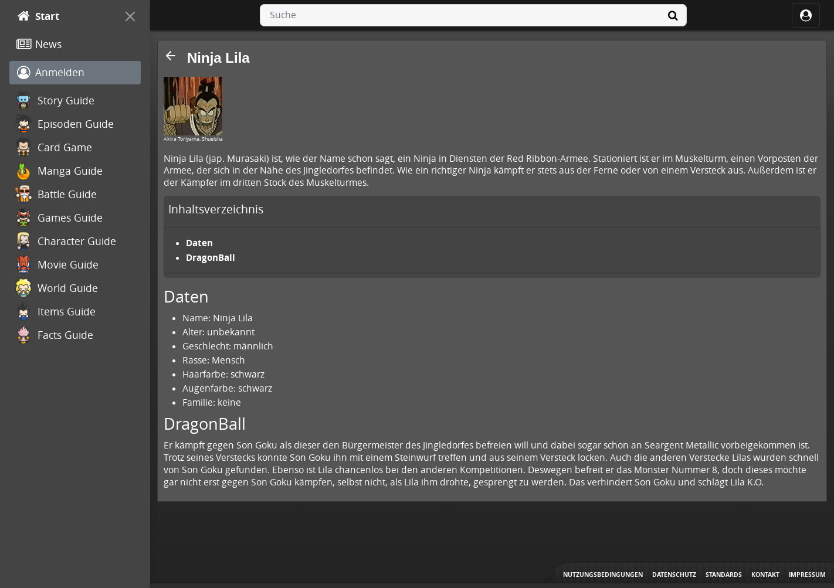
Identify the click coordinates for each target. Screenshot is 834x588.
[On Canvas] (130, 16)
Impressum (807, 574)
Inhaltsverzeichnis (215, 209)
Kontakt (765, 574)
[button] (171, 56)
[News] (75, 44)
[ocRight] (806, 15)
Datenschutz (674, 574)
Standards (724, 574)
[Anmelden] (75, 72)
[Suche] (672, 15)
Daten (199, 242)
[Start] (64, 16)
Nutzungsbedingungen (603, 574)
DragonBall (210, 257)
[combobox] (473, 15)
